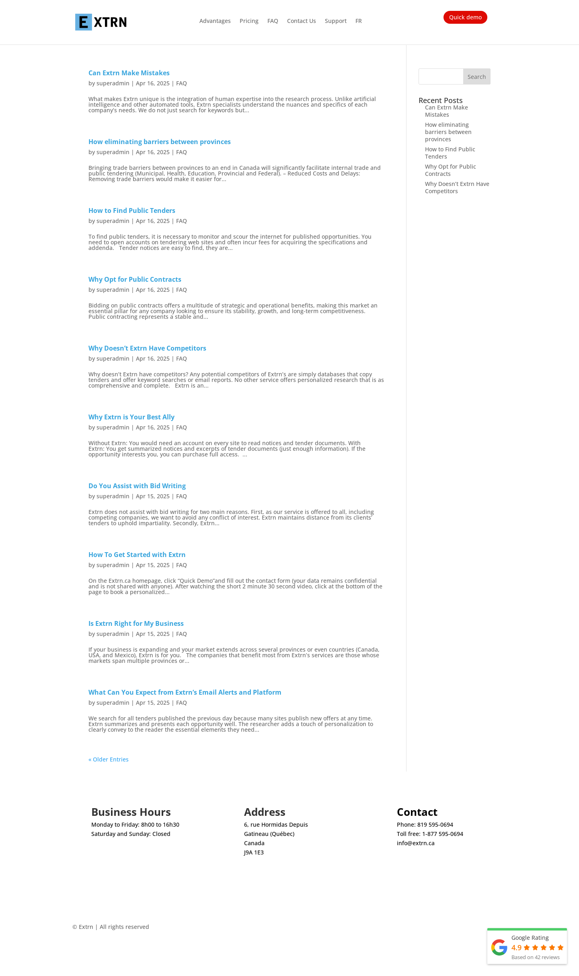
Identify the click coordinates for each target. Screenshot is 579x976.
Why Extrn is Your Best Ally (131, 417)
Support (336, 21)
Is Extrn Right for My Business (136, 623)
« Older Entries (108, 759)
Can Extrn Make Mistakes (129, 72)
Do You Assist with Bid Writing (137, 485)
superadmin (112, 83)
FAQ (272, 21)
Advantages (215, 21)
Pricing (249, 21)
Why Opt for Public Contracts (134, 279)
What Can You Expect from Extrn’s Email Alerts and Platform (184, 692)
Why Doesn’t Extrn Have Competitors (147, 348)
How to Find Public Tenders (131, 210)
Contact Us (301, 21)
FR (358, 21)
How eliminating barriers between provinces (159, 141)
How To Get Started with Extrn (137, 554)
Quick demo (465, 17)
